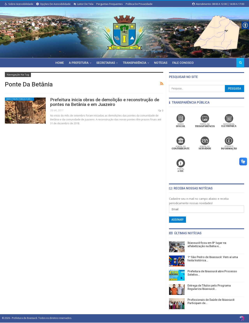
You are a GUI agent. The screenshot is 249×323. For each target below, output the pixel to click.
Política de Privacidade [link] (139, 4)
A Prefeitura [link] (78, 63)
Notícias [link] (161, 63)
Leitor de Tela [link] (83, 4)
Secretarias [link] (105, 63)
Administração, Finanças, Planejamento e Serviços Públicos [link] (20, 99)
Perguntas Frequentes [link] (109, 4)
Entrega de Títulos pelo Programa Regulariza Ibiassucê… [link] (209, 287)
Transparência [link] (134, 63)
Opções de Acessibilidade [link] (53, 4)
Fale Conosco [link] (184, 63)
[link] (124, 31)
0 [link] (160, 110)
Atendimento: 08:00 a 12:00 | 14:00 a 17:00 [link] (218, 4)
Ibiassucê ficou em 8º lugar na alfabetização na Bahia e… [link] (207, 244)
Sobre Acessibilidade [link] (19, 4)
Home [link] (58, 63)
